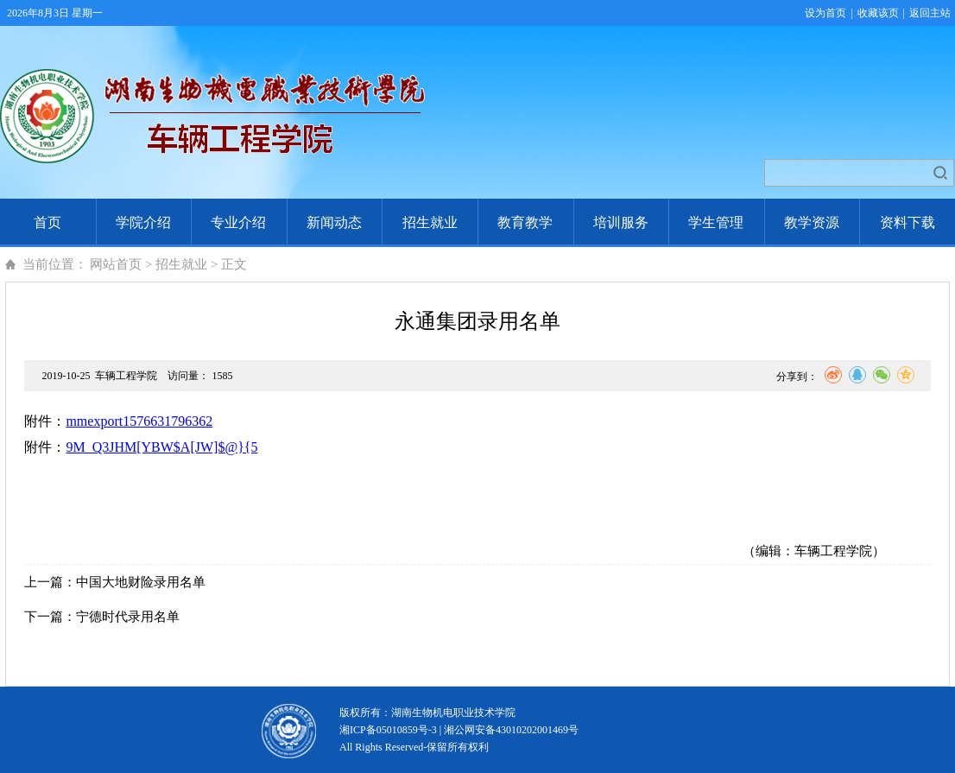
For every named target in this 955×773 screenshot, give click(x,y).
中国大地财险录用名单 (141, 582)
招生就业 (430, 222)
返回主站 (930, 13)
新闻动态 (334, 222)
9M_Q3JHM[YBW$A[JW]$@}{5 (161, 447)
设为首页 (825, 13)
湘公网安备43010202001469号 (511, 730)
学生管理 (715, 222)
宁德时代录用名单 (128, 617)
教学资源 (811, 222)
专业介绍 (238, 222)
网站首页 (116, 264)
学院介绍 (143, 222)
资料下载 (907, 222)
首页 (47, 222)
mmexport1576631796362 (139, 421)
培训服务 (620, 222)
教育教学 (525, 222)
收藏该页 (878, 13)
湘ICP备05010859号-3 (388, 730)
